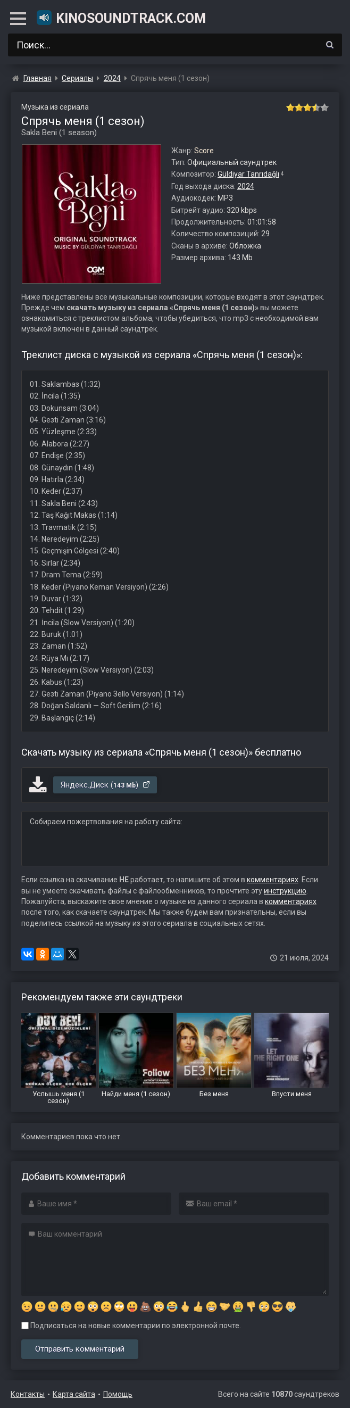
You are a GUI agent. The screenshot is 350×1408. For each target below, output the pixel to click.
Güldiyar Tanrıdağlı (248, 174)
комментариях (272, 879)
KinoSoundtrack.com (121, 17)
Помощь (117, 1394)
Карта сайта (74, 1394)
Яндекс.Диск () (106, 785)
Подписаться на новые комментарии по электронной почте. (131, 1325)
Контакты (28, 1394)
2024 (245, 186)
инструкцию (285, 891)
